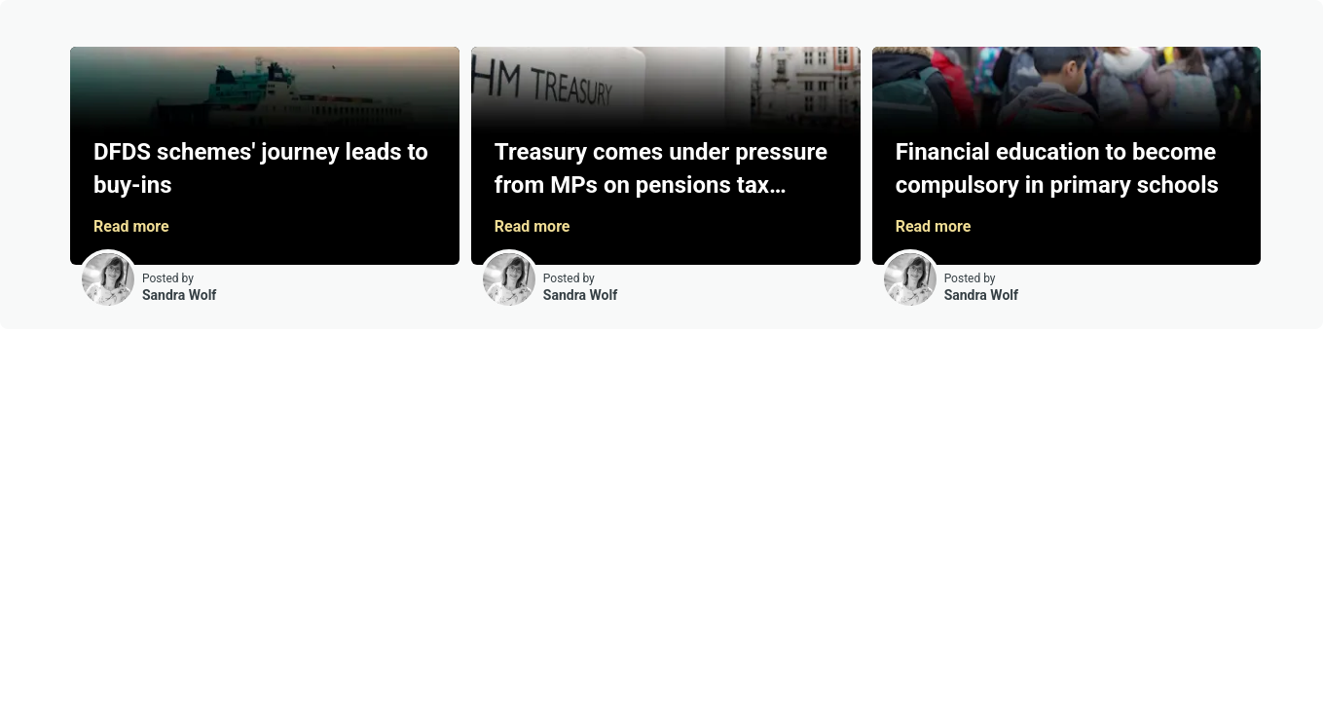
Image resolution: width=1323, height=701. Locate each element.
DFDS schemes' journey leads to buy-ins (260, 168)
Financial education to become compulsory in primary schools (1057, 168)
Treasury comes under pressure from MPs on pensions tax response (661, 172)
